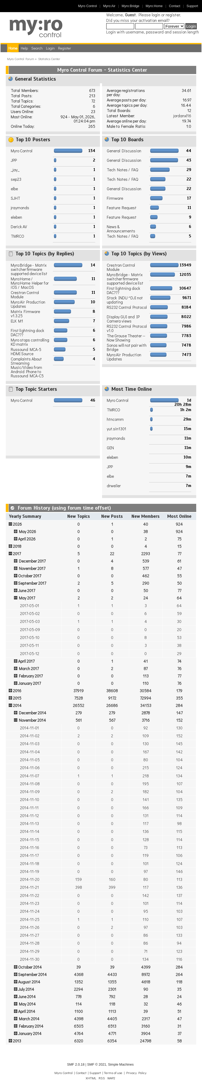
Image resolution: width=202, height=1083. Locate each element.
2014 (17, 705)
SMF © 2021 (96, 1064)
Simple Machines (121, 1064)
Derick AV (19, 226)
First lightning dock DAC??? (27, 332)
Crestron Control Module (25, 294)
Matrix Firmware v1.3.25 (25, 313)
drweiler (114, 485)
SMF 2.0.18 (75, 1064)
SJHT (15, 198)
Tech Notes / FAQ (122, 169)
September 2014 (32, 974)
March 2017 (29, 668)
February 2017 (31, 676)
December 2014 (32, 712)
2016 (17, 690)
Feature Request (122, 207)
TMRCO (17, 236)
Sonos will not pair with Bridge (127, 347)
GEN (110, 447)
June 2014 (27, 996)
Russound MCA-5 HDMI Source (26, 351)
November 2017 (32, 568)
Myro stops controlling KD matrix (30, 342)
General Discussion (124, 150)
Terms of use (113, 1073)
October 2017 (29, 575)
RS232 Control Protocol (127, 307)
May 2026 (27, 531)
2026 (17, 524)
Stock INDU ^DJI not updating (125, 300)
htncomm (115, 419)
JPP (14, 160)
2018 (17, 546)
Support (192, 6)
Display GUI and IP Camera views (123, 319)
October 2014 (30, 967)
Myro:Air (109, 6)
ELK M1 (17, 321)
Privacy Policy (136, 1073)
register (173, 14)
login (156, 14)
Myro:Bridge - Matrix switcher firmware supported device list (29, 269)
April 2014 (26, 1011)
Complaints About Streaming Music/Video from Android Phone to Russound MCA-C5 (27, 367)
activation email (153, 20)
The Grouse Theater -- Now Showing (126, 338)
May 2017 (27, 598)
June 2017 (26, 590)
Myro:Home (154, 6)
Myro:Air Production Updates (28, 304)
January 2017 (29, 683)
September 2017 (32, 583)
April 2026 (27, 539)
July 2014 (26, 989)
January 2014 (30, 1033)
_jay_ (15, 169)
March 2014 (29, 1018)
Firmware (115, 198)
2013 (17, 1040)
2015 (17, 698)
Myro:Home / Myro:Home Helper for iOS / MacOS (30, 283)
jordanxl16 (182, 115)
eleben (16, 217)
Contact (174, 6)
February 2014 (31, 1026)
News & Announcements (121, 228)
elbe (14, 188)
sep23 (16, 179)
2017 (17, 553)
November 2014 (32, 720)
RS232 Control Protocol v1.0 (127, 328)
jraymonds (20, 207)
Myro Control (87, 6)
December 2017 (32, 561)
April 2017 (26, 661)
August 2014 (29, 981)
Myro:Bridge (130, 6)
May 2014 (27, 1004)
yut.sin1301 (116, 428)
